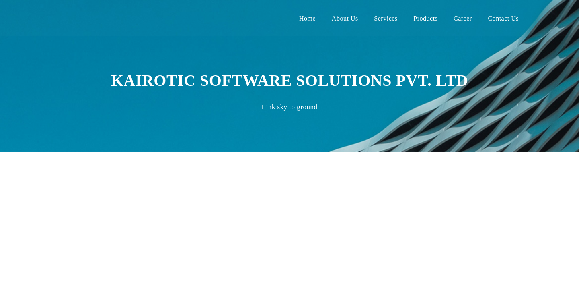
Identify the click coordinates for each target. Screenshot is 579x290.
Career (463, 18)
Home (307, 18)
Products (425, 18)
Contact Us (503, 18)
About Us (345, 18)
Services (385, 18)
